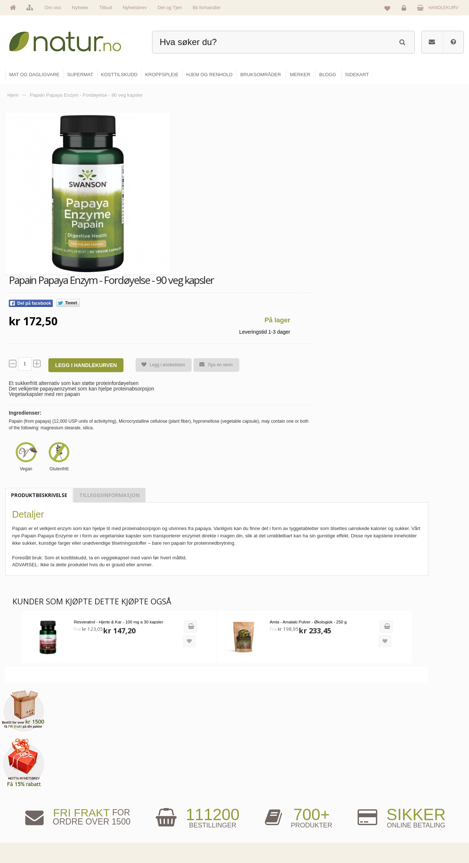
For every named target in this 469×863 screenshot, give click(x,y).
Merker (173, 804)
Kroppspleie (255, 820)
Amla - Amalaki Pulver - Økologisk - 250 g (300, 621)
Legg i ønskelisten (160, 365)
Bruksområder (335, 788)
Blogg (327, 772)
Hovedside (176, 772)
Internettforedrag (338, 804)
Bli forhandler (207, 7)
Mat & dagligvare (260, 772)
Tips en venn (212, 364)
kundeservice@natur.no (78, 816)
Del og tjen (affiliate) (341, 820)
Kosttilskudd (256, 804)
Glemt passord (410, 788)
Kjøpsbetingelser (412, 820)
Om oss (53, 7)
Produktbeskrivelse (39, 495)
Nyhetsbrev (135, 7)
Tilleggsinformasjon (109, 495)
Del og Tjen (170, 7)
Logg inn (405, 9)
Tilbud (105, 7)
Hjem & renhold (259, 835)
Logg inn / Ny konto (414, 772)
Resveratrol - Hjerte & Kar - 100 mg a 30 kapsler (116, 621)
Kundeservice (409, 804)
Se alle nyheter (181, 820)
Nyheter (80, 7)
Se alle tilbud (179, 835)
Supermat (253, 788)
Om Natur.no (178, 788)
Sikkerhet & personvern (419, 835)
